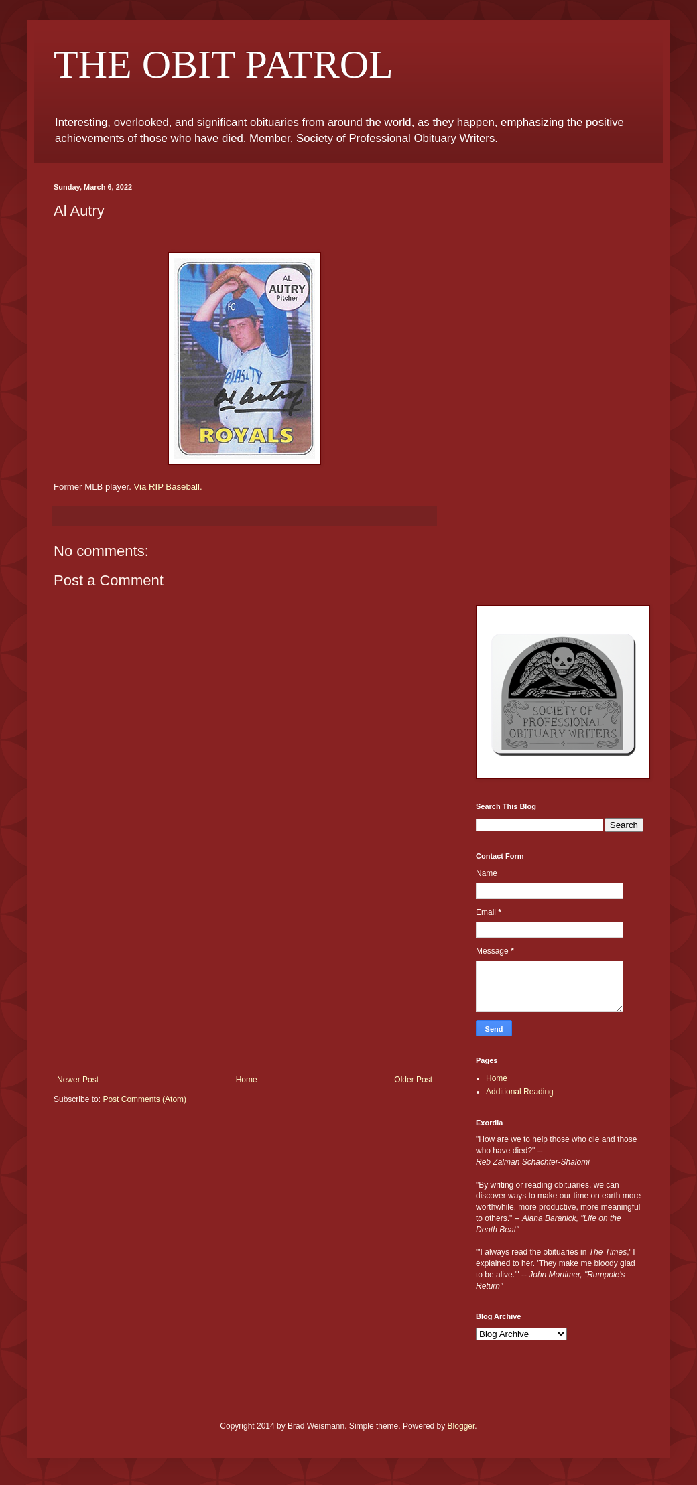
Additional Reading (520, 1092)
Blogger (461, 1426)
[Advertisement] (244, 974)
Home (246, 1079)
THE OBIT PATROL (223, 64)
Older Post (413, 1079)
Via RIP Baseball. (167, 487)
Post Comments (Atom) (144, 1099)
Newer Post (78, 1079)
